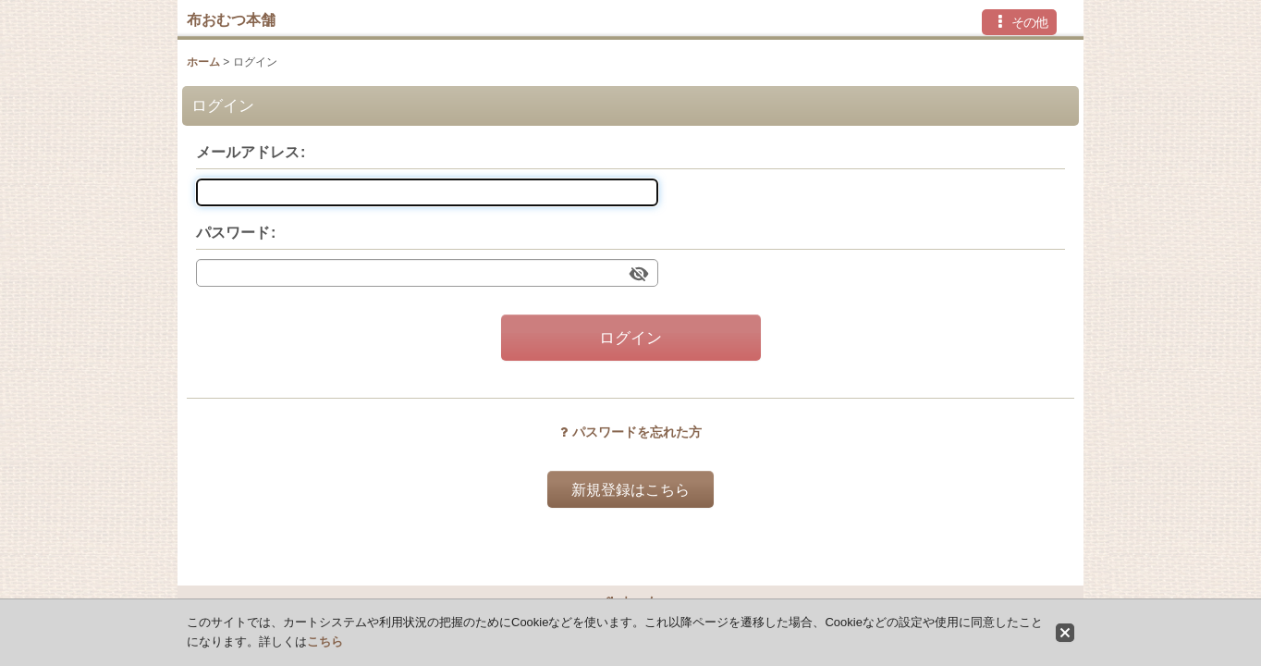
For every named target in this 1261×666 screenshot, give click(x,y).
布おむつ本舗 (231, 19)
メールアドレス (248, 151)
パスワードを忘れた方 (631, 432)
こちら (325, 641)
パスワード (233, 232)
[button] (1019, 22)
